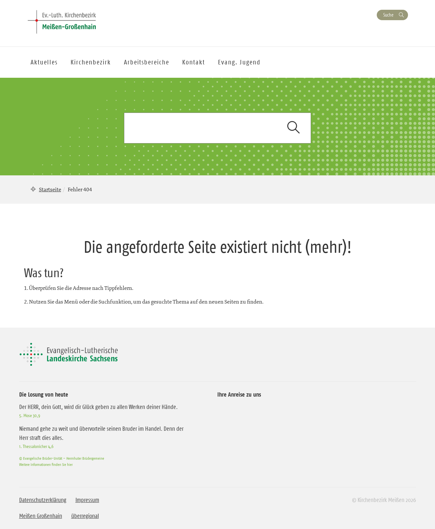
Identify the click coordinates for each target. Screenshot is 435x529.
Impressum (87, 500)
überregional (85, 516)
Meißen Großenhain (40, 516)
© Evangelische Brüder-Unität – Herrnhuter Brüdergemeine (61, 458)
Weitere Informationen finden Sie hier (46, 464)
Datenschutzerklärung (42, 500)
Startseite (50, 189)
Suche (388, 15)
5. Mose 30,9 (29, 415)
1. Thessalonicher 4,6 (36, 446)
